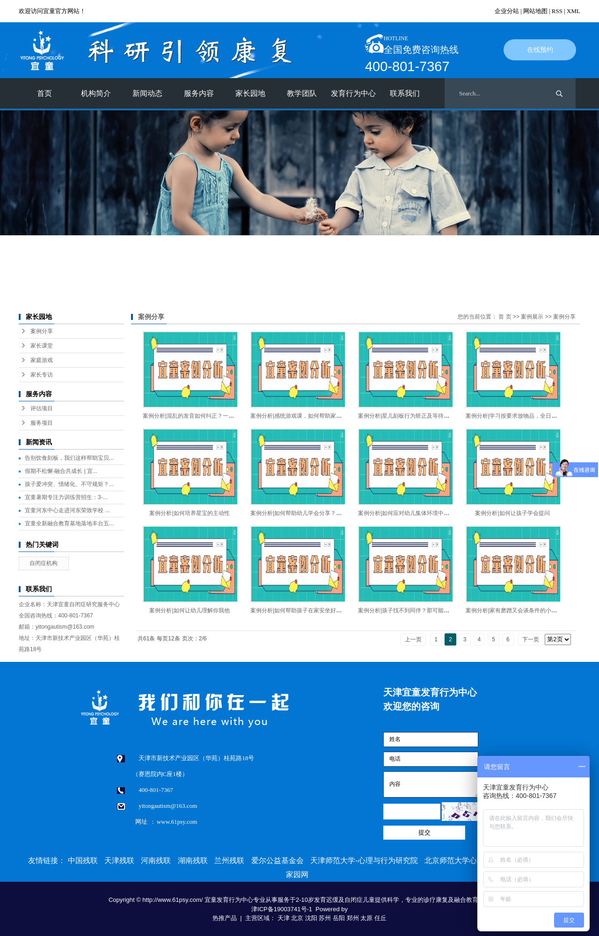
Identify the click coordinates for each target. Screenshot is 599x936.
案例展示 (532, 316)
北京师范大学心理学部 (461, 860)
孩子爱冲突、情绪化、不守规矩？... (69, 484)
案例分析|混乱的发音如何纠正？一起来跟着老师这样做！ (214, 416)
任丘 (380, 917)
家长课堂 (41, 345)
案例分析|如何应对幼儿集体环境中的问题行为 (415, 513)
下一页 (530, 639)
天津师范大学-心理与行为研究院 (363, 860)
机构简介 (96, 93)
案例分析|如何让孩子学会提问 (512, 513)
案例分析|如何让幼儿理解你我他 (189, 610)
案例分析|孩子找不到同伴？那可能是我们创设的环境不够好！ (434, 610)
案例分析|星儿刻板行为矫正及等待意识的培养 (415, 416)
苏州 (325, 917)
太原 (366, 917)
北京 (297, 917)
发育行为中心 (353, 93)
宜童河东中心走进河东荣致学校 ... (67, 510)
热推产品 (224, 917)
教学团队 (302, 93)
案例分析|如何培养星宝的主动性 (189, 513)
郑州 (353, 917)
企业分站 (507, 11)
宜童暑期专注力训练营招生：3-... (66, 497)
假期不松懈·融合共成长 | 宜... (61, 471)
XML (573, 11)
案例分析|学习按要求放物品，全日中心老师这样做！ (531, 416)
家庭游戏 (41, 360)
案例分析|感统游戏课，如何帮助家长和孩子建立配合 (315, 416)
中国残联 (83, 860)
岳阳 (339, 917)
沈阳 (311, 917)
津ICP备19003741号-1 (281, 909)
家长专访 (41, 374)
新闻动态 (147, 93)
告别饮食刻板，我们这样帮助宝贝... (69, 458)
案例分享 (41, 331)
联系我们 (405, 93)
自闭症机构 (43, 563)
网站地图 (535, 11)
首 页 (504, 316)
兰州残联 (229, 860)
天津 (284, 917)
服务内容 (199, 93)
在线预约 (540, 49)
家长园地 (250, 93)
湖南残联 (193, 860)
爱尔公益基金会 (277, 860)
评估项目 (41, 408)
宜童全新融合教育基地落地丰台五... (69, 523)
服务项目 (41, 423)
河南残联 (156, 860)
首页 (44, 93)
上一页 (413, 639)
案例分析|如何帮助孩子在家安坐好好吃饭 (301, 610)
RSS (557, 11)
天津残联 (119, 860)
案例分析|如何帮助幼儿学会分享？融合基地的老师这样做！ (324, 513)
